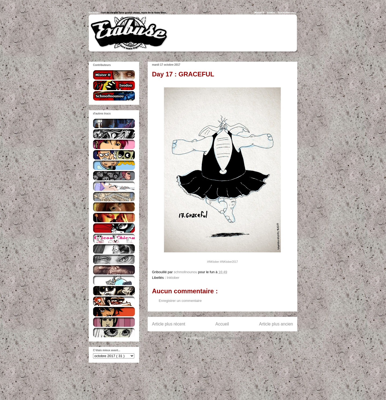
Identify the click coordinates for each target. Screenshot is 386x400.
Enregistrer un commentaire (180, 301)
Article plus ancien (276, 324)
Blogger (201, 389)
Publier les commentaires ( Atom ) (233, 338)
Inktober (173, 278)
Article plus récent (168, 324)
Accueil (222, 324)
